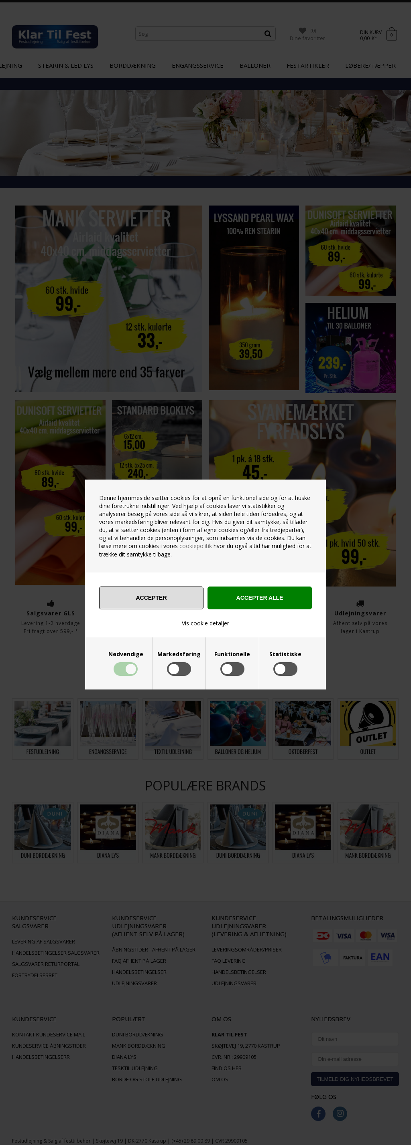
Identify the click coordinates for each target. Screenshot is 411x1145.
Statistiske (285, 654)
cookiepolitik (195, 546)
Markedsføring (179, 654)
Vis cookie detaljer (205, 623)
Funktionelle (232, 654)
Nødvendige (125, 654)
